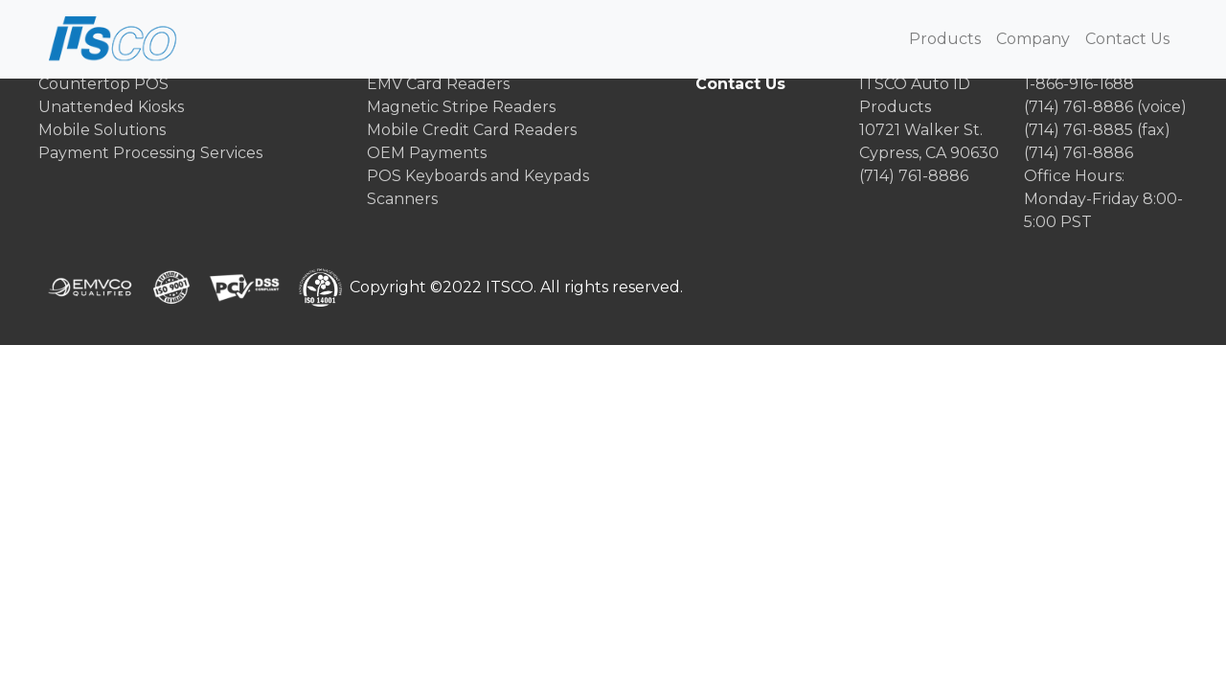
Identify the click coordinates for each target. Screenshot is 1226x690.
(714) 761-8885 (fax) (1097, 130)
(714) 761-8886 (913, 176)
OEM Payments (427, 153)
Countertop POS (103, 84)
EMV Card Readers (438, 84)
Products (945, 39)
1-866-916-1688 (1079, 84)
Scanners (402, 199)
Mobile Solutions (102, 130)
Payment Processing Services (150, 153)
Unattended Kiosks (111, 107)
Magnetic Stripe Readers (461, 107)
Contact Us (1127, 39)
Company (1033, 39)
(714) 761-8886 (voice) (1105, 107)
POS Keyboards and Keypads (478, 176)
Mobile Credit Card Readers (472, 130)
